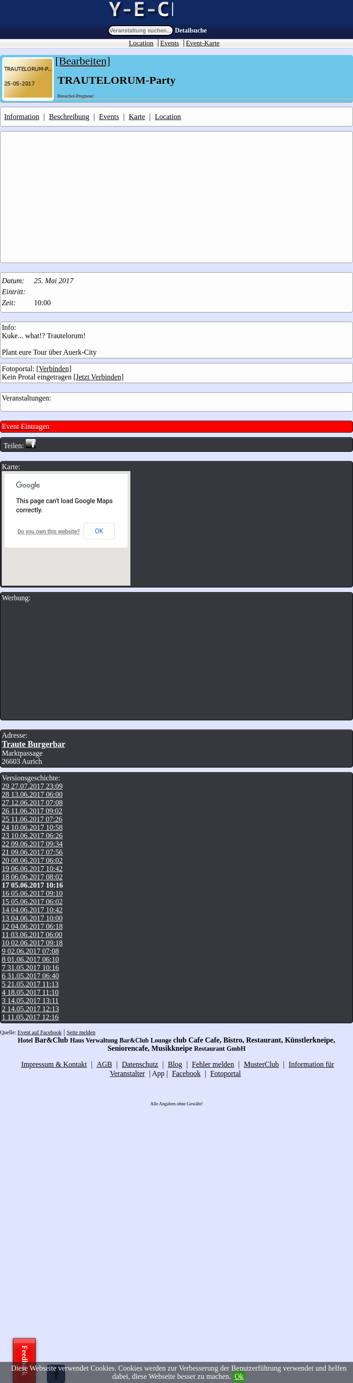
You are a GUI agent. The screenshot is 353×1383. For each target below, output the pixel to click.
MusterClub (261, 1064)
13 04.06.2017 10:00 (32, 918)
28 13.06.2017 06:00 (32, 794)
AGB (104, 1064)
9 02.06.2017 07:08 (30, 951)
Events (169, 43)
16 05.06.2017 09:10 (32, 893)
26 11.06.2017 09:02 (32, 811)
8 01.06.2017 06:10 (30, 959)
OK (99, 531)
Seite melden (81, 1032)
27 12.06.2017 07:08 (32, 803)
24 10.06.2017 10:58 (32, 827)
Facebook (186, 1073)
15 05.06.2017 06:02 (32, 902)
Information (21, 117)
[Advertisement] (177, 197)
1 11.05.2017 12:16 (30, 1017)
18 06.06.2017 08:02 (32, 877)
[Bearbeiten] (82, 61)
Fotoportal (225, 1073)
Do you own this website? (48, 531)
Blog (175, 1064)
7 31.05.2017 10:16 (30, 967)
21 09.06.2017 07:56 (32, 852)
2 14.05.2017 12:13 (30, 1009)
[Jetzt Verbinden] (98, 377)
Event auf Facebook (39, 1032)
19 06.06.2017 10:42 (32, 869)
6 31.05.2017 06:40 (30, 976)
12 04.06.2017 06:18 (32, 926)
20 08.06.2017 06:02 (32, 860)
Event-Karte (202, 43)
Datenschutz (140, 1064)
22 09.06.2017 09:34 (32, 844)
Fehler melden (213, 1064)
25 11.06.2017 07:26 (32, 819)
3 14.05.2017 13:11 (30, 1000)
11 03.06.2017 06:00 (32, 934)
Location (141, 43)
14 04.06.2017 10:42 (32, 910)
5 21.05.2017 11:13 (30, 984)
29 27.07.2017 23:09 (32, 786)
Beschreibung (69, 117)
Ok (239, 1376)
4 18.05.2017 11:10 (30, 992)
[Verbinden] (53, 369)
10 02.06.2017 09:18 (32, 943)
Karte (137, 117)
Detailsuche (191, 30)
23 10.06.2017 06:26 (32, 836)
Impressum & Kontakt (54, 1064)
